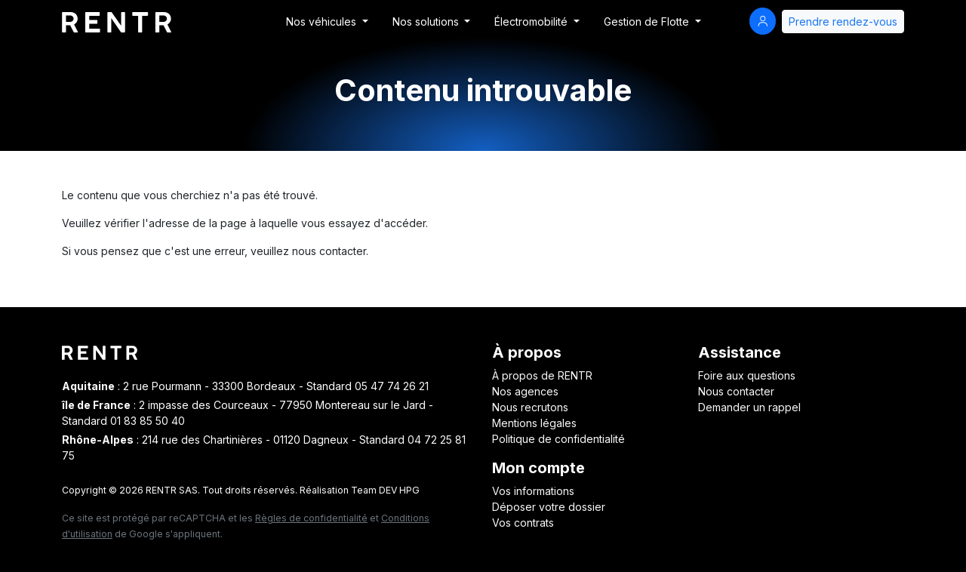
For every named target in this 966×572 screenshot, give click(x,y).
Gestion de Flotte (648, 21)
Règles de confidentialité (311, 518)
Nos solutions (427, 21)
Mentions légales (534, 423)
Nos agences (525, 391)
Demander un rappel (749, 407)
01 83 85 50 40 (147, 420)
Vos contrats (523, 522)
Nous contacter (736, 391)
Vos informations (533, 490)
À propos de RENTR (542, 375)
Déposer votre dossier (548, 506)
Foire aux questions (746, 375)
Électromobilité (532, 21)
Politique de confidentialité (558, 438)
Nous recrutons (530, 407)
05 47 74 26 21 (392, 386)
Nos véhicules (322, 21)
